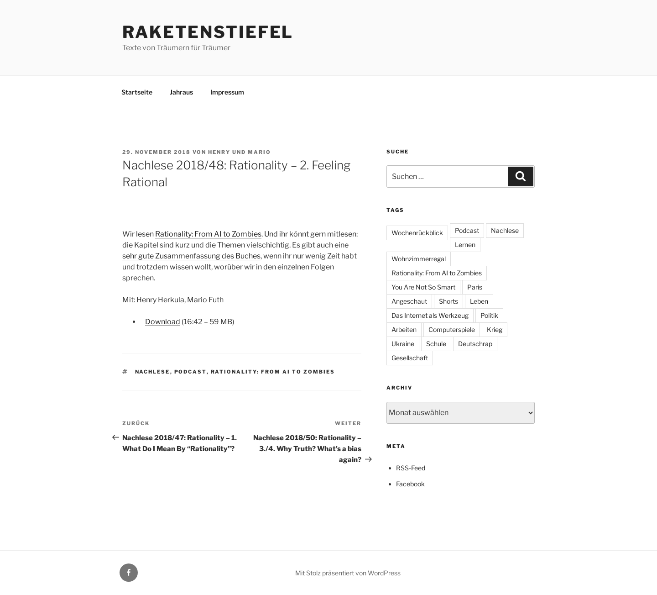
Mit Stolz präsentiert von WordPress (348, 573)
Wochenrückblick (417, 233)
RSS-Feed (410, 468)
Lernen (465, 244)
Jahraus (181, 92)
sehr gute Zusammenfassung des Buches (191, 256)
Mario (259, 152)
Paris (474, 287)
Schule (436, 344)
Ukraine (402, 344)
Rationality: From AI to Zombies (208, 234)
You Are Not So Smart (423, 287)
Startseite (136, 92)
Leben (479, 301)
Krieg (494, 329)
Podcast (190, 372)
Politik (489, 315)
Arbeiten (404, 329)
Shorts (448, 301)
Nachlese (152, 372)
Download (162, 321)
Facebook (410, 484)
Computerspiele (451, 329)
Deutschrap (475, 344)
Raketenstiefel (207, 32)
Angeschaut (409, 301)
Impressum (227, 92)
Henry (219, 152)
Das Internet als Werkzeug (430, 315)
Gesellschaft (409, 358)
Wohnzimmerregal (418, 259)
